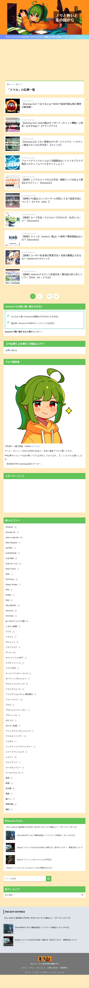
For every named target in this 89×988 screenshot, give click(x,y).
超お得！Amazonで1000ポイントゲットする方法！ (34, 330)
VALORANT (13, 614)
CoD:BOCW (13, 561)
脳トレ (11, 811)
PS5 (9, 598)
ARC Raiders (14, 550)
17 (49, 303)
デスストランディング (18, 694)
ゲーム (11, 662)
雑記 (9, 822)
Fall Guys (12, 587)
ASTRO (11, 556)
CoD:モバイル (14, 572)
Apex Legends (14, 545)
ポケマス (12, 731)
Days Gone (13, 577)
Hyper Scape (13, 593)
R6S (9, 609)
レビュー (12, 769)
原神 (9, 790)
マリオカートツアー (17, 747)
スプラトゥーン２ (16, 673)
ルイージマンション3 (17, 763)
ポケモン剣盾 (14, 737)
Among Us (12, 540)
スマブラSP (13, 678)
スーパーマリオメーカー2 (19, 683)
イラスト (12, 646)
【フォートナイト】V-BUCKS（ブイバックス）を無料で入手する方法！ (34, 37)
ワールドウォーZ (15, 785)
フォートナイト (15, 710)
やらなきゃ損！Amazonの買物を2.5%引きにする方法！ (36, 324)
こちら (63, 463)
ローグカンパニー (16, 779)
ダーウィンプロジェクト (19, 689)
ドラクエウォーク (16, 699)
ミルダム (12, 753)
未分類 (11, 801)
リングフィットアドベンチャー (22, 758)
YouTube (12, 625)
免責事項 (63, 981)
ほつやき (35, 454)
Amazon (11, 534)
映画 (9, 795)
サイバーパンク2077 (17, 667)
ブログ (11, 715)
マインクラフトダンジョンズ (21, 742)
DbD (9, 582)
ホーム (24, 981)
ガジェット (13, 651)
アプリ (11, 641)
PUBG (10, 603)
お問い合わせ (12, 358)
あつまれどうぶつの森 (18, 630)
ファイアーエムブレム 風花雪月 (22, 705)
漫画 (9, 806)
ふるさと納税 (14, 635)
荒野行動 (12, 817)
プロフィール (14, 726)
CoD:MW (12, 566)
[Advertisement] (44, 60)
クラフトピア (14, 657)
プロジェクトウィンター (19, 721)
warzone (11, 619)
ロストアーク (14, 774)
